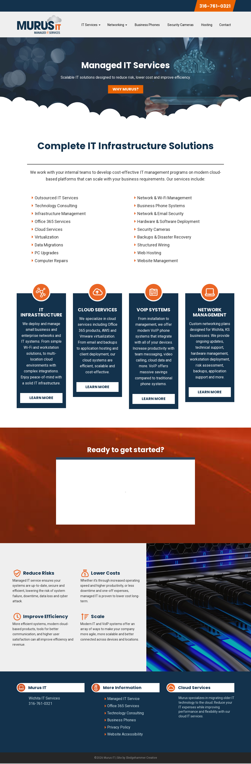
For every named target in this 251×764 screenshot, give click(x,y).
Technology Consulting (125, 714)
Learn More (41, 398)
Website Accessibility (125, 735)
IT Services (91, 25)
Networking (117, 25)
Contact (225, 25)
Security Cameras (180, 25)
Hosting (206, 25)
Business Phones (147, 25)
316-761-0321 (215, 6)
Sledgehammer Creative (141, 758)
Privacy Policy (118, 728)
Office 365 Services (123, 706)
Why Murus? (125, 90)
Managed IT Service (123, 699)
